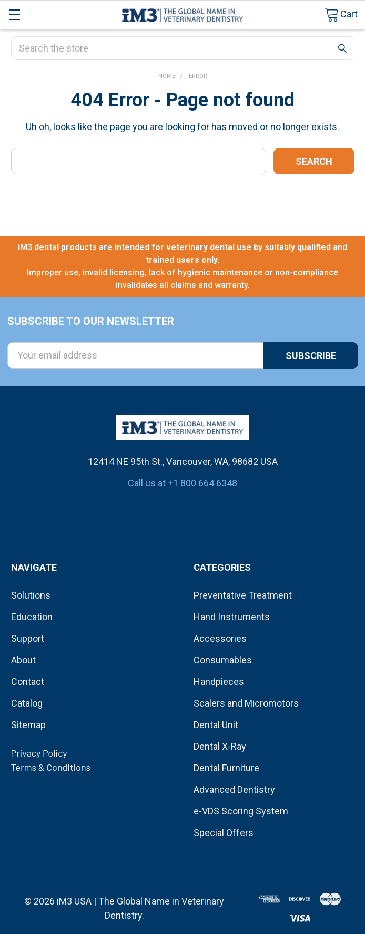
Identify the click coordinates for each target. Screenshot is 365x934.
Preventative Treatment (243, 595)
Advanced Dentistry (234, 789)
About (23, 659)
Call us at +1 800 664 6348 (182, 483)
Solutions (30, 595)
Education (32, 616)
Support (27, 638)
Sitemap (28, 724)
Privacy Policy (39, 753)
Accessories (220, 638)
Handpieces (219, 681)
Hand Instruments (232, 616)
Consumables (223, 659)
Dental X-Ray (220, 746)
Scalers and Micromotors (246, 703)
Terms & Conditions (51, 767)
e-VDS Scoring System (241, 811)
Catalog (27, 703)
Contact (27, 681)
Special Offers (224, 832)
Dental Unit (216, 724)
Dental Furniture (226, 767)
